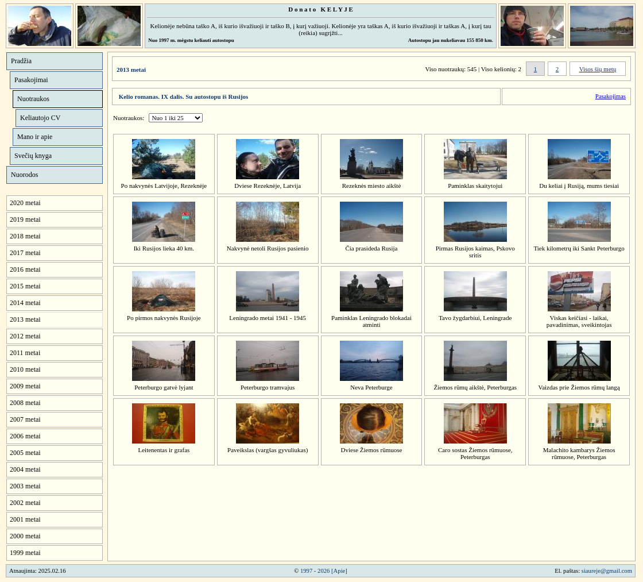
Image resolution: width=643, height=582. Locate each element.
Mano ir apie (34, 137)
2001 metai (25, 519)
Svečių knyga (33, 156)
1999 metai (25, 553)
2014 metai (25, 303)
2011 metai (25, 353)
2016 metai (25, 269)
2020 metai (25, 203)
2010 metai (25, 369)
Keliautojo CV (40, 118)
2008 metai (25, 403)
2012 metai (25, 336)
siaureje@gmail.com (607, 571)
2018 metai (25, 236)
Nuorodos (24, 175)
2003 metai (25, 486)
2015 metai (25, 286)
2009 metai (25, 386)
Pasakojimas (610, 96)
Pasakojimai (31, 80)
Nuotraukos (33, 99)
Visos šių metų (598, 68)
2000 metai (25, 536)
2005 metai (25, 453)
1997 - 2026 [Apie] (323, 571)
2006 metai (25, 436)
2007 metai (25, 419)
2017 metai (25, 253)
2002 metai (25, 503)
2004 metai (25, 469)
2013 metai (25, 319)
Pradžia (21, 61)
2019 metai (25, 219)
